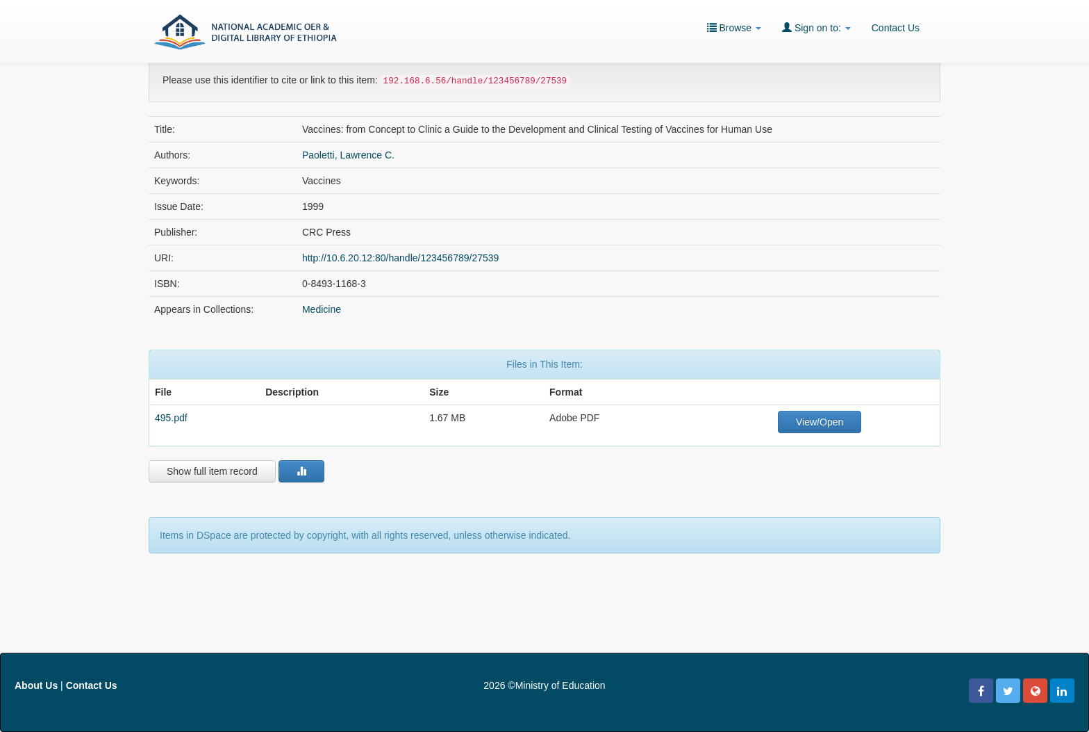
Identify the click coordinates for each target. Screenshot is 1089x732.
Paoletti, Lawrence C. (348, 155)
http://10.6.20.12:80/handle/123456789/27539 (400, 257)
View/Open (819, 422)
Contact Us (896, 27)
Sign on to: (816, 27)
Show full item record (212, 471)
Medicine (321, 309)
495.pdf (171, 417)
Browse (734, 27)
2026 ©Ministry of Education (544, 685)
